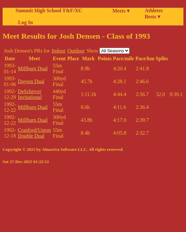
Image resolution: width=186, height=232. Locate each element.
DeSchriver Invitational (30, 94)
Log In (24, 22)
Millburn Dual (32, 68)
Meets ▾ (120, 11)
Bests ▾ (152, 16)
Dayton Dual (31, 81)
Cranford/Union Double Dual (34, 133)
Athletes (154, 10)
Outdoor (76, 50)
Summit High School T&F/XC (49, 10)
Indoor (59, 50)
